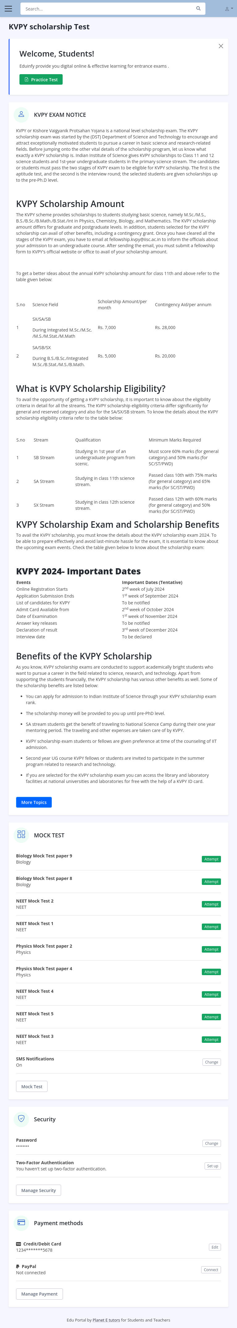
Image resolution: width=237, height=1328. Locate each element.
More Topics (34, 802)
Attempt (211, 859)
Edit (215, 1247)
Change (211, 1062)
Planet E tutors (106, 1320)
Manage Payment (39, 1294)
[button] (229, 8)
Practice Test (41, 79)
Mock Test (31, 1086)
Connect (211, 1269)
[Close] (221, 46)
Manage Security (38, 1190)
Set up (212, 1166)
